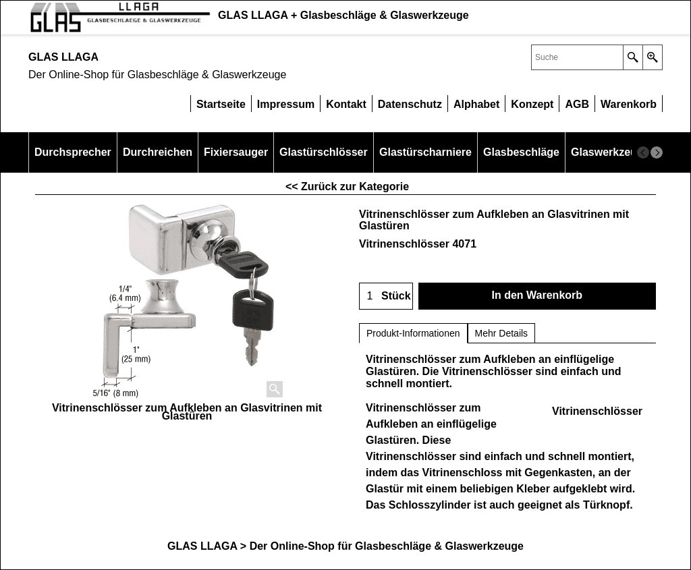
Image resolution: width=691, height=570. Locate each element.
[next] (657, 152)
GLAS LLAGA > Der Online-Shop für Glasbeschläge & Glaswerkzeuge (345, 546)
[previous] (643, 152)
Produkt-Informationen (413, 333)
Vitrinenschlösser (597, 411)
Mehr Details (501, 333)
